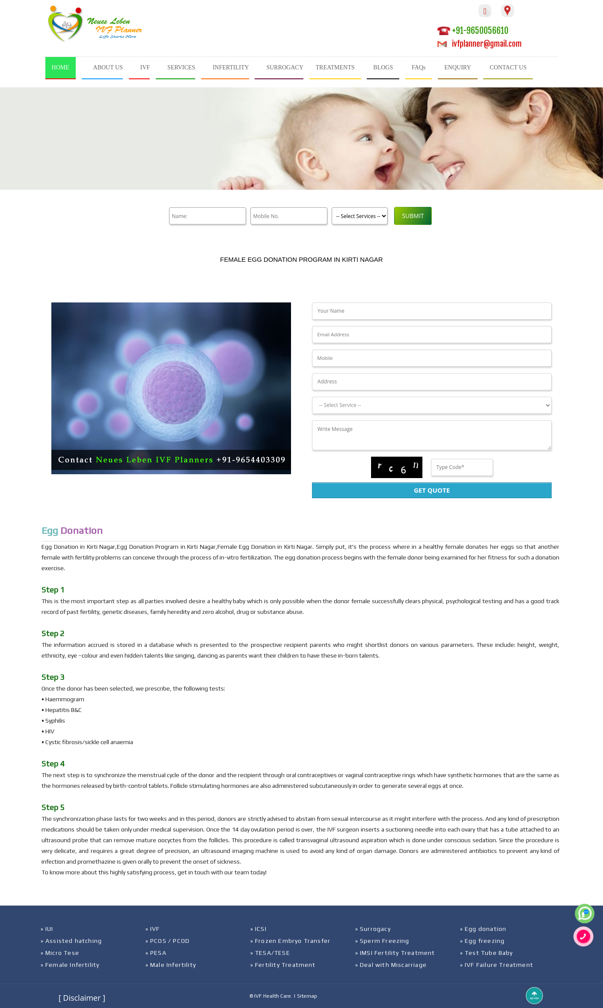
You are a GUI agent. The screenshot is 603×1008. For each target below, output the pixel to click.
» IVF (153, 928)
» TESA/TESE (270, 952)
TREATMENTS (335, 67)
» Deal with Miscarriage (391, 964)
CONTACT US (508, 67)
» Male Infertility (171, 964)
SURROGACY (284, 67)
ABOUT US (108, 67)
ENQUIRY (457, 67)
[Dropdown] (432, 405)
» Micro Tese (60, 952)
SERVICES (181, 67)
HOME (60, 67)
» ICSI (258, 928)
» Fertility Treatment (283, 964)
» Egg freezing (482, 940)
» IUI (47, 928)
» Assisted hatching (71, 940)
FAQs (418, 67)
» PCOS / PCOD (168, 940)
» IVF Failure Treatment (497, 964)
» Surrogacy (373, 928)
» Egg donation (483, 928)
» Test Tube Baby (486, 952)
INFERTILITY (231, 67)
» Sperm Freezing (382, 940)
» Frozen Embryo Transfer (290, 940)
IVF (145, 67)
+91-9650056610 (472, 30)
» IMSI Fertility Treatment (395, 952)
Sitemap (307, 996)
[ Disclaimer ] (82, 998)
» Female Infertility (70, 964)
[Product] (360, 215)
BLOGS (383, 67)
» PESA (156, 952)
